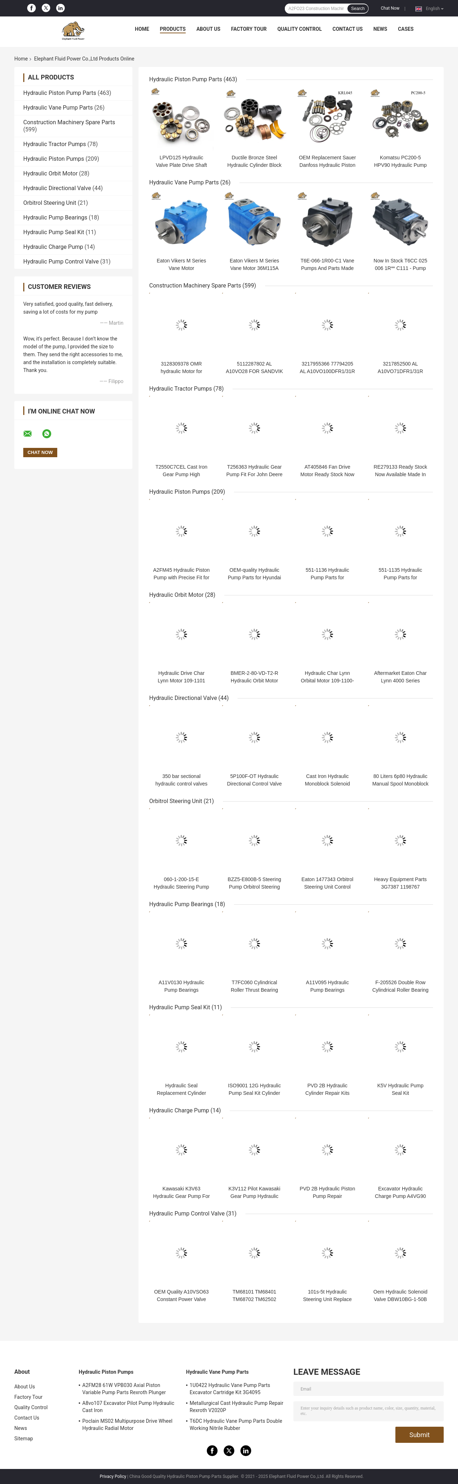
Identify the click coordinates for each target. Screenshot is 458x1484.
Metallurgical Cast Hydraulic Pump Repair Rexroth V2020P (236, 1406)
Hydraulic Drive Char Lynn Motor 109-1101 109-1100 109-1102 (181, 680)
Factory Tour (249, 29)
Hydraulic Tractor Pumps (54, 144)
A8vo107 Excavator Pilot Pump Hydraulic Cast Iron (128, 1406)
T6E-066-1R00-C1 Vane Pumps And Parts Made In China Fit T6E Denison (327, 268)
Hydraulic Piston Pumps (53, 158)
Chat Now (390, 8)
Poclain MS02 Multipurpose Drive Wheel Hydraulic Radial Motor (127, 1424)
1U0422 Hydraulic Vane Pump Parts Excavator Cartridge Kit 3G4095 (230, 1388)
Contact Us (347, 29)
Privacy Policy (113, 1476)
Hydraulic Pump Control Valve (61, 261)
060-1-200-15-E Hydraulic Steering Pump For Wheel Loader (181, 886)
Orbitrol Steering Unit (49, 202)
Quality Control (299, 29)
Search (358, 8)
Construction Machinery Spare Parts (69, 122)
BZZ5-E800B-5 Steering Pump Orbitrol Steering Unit (254, 886)
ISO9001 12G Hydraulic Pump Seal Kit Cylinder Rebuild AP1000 (254, 1093)
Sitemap (23, 1438)
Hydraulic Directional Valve (57, 188)
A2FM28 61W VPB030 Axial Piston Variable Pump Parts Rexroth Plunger (124, 1388)
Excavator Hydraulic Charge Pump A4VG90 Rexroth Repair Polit (400, 1196)
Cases (406, 29)
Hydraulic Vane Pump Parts (58, 107)
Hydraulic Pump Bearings (55, 217)
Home (142, 29)
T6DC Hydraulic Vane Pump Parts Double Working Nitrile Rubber (236, 1424)
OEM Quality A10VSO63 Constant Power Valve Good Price (181, 1299)
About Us (208, 29)
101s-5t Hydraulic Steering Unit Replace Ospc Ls (327, 1299)
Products (173, 29)
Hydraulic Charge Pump (53, 246)
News (381, 29)
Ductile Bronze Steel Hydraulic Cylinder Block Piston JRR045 (254, 165)
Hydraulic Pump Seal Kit (53, 232)
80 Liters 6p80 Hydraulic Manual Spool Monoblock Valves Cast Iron (400, 783)
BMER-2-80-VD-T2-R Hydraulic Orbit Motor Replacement (254, 680)
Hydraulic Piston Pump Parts (59, 93)
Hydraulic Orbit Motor (50, 173)
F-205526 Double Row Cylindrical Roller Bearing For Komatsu (400, 990)
